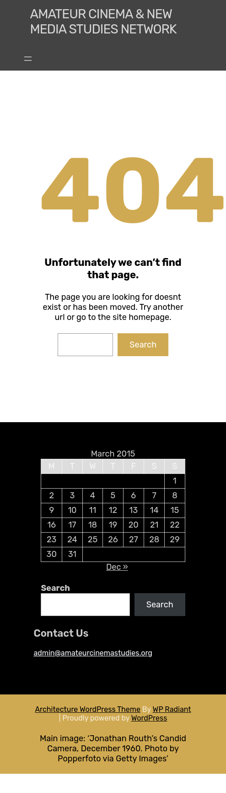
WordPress (149, 718)
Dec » (117, 567)
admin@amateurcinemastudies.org (92, 653)
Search (142, 345)
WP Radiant (172, 709)
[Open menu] (27, 58)
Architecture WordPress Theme (87, 709)
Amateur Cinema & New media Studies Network (103, 21)
